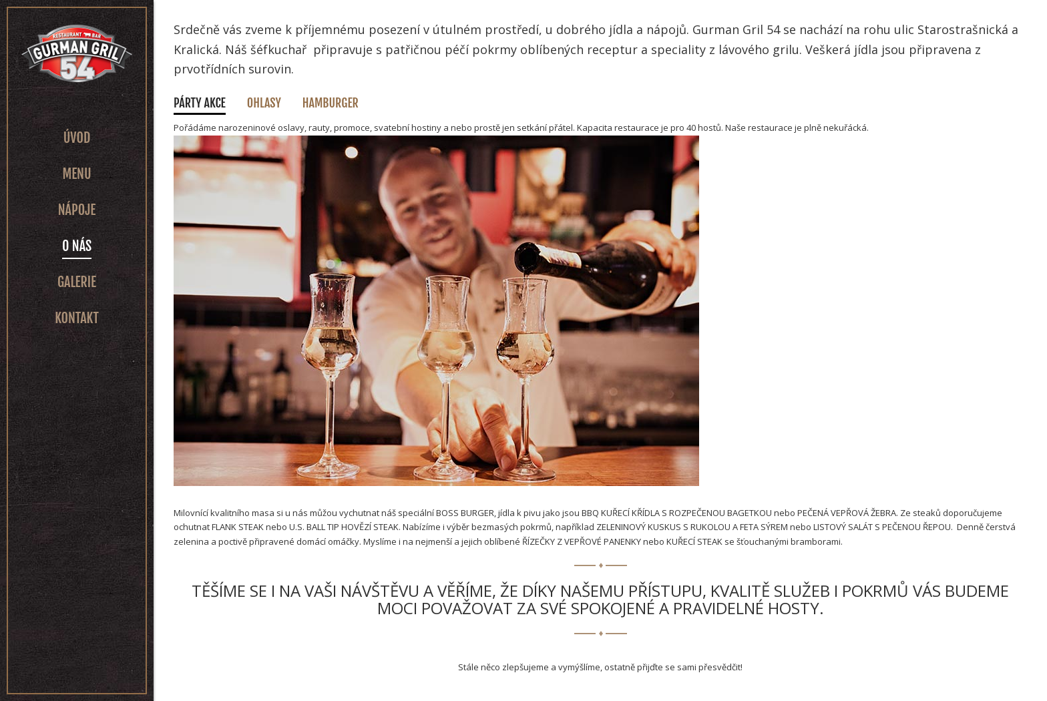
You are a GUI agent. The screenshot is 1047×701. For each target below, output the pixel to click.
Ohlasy (264, 102)
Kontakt (77, 318)
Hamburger (330, 102)
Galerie (76, 282)
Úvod (77, 138)
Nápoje (77, 210)
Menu (76, 174)
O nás (76, 246)
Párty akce (200, 102)
